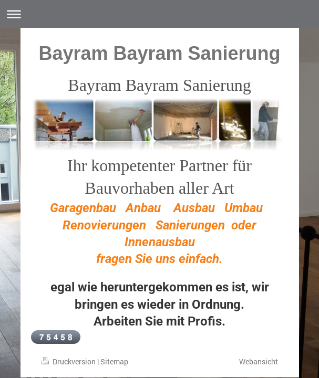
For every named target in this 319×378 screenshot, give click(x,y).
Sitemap (114, 361)
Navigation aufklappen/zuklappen (159, 14)
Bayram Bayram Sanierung (159, 53)
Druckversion (69, 361)
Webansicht (258, 361)
